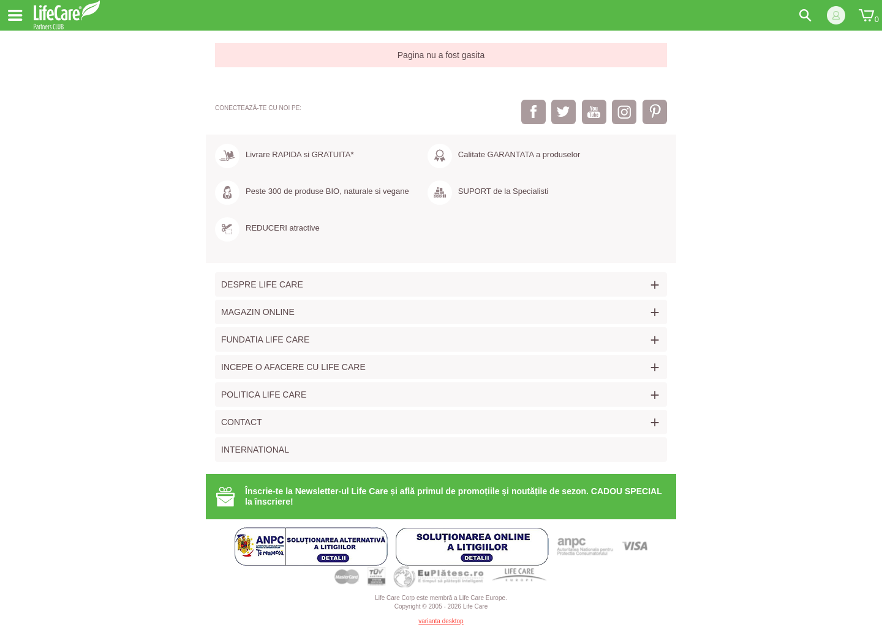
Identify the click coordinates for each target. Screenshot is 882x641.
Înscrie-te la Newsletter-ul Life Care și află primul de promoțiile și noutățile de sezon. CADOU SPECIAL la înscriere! (453, 496)
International (255, 449)
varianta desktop (440, 621)
